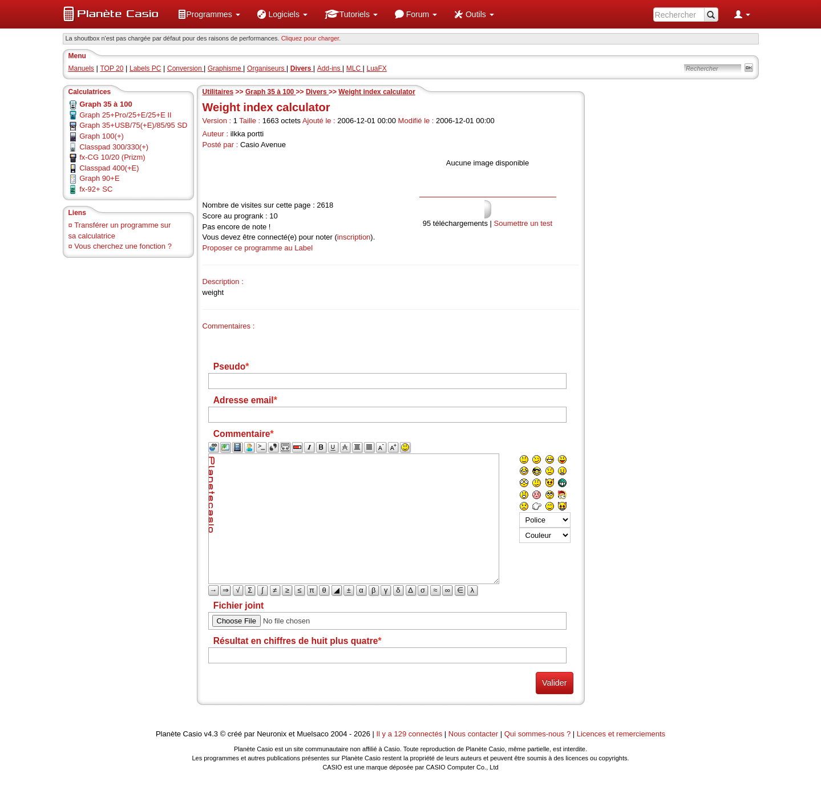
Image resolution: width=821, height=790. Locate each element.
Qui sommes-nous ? (537, 734)
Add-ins (329, 68)
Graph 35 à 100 (270, 92)
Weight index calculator (376, 92)
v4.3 (211, 734)
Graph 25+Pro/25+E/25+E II (125, 115)
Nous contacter (473, 734)
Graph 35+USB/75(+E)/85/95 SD (133, 125)
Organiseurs (266, 68)
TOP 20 (111, 68)
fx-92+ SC (95, 189)
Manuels (81, 68)
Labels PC (145, 68)
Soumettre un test (523, 223)
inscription (354, 237)
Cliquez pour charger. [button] (311, 38)
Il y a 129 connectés (410, 734)
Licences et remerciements (621, 734)
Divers (317, 92)
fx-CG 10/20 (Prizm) (112, 157)
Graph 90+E (99, 178)
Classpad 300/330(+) (113, 147)
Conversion (185, 68)
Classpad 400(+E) (109, 168)
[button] (209, 14)
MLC (354, 68)
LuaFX (377, 68)
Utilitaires (218, 92)
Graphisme (225, 68)
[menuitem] (209, 14)
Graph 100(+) (101, 136)
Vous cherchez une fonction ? (123, 246)
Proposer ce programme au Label (258, 248)
